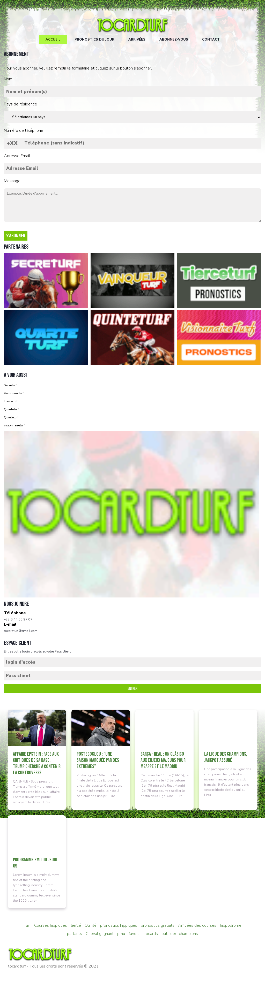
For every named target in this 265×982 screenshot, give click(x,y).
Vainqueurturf (14, 393)
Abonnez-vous (173, 39)
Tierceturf (11, 401)
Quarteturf (11, 409)
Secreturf (10, 385)
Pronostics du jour (94, 39)
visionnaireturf (14, 425)
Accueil (53, 39)
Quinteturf (11, 417)
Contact (211, 39)
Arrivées (136, 39)
